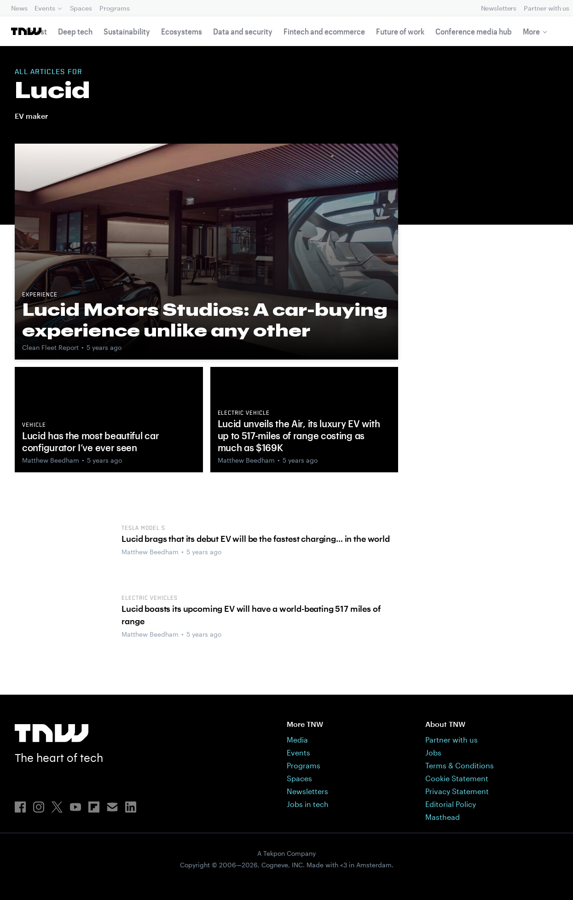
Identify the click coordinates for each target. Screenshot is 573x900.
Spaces (81, 8)
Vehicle (34, 425)
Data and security (242, 31)
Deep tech (75, 31)
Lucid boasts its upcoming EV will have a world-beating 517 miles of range (251, 615)
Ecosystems (181, 31)
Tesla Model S (143, 528)
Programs (114, 8)
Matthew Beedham (50, 460)
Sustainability (127, 31)
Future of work (400, 31)
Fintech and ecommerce (324, 31)
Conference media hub (473, 31)
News (19, 8)
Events (45, 8)
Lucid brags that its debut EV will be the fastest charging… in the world (255, 539)
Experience (40, 295)
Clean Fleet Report (50, 347)
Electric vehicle (244, 413)
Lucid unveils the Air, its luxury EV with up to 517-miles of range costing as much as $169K (299, 435)
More (531, 31)
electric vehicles (149, 598)
